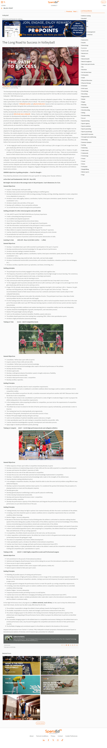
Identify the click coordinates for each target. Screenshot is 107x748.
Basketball (84, 21)
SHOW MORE (40, 723)
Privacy (53, 736)
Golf (82, 37)
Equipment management (88, 32)
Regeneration (85, 96)
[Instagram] (58, 740)
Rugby (83, 102)
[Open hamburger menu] (2, 2)
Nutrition (84, 69)
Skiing (83, 112)
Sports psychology (86, 131)
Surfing (83, 145)
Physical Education (86, 80)
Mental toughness (86, 61)
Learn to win (84, 50)
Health (83, 42)
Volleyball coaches (25, 104)
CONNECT (54, 5)
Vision (83, 164)
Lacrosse (84, 48)
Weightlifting (85, 169)
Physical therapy (86, 83)
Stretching (84, 139)
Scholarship (84, 107)
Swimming (84, 147)
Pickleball (84, 85)
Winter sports (85, 172)
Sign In (103, 2)
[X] (53, 740)
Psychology (84, 91)
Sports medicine (86, 126)
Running (83, 104)
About (32, 736)
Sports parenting (86, 129)
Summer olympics (86, 142)
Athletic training (86, 15)
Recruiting (84, 94)
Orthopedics (84, 75)
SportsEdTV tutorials (87, 134)
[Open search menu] (4, 2)
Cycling (83, 29)
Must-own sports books (88, 64)
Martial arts (84, 53)
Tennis (83, 158)
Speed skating (85, 121)
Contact (60, 736)
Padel (83, 77)
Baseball (84, 18)
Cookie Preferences (71, 736)
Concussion (84, 26)
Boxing (83, 23)
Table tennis (84, 150)
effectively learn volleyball (22, 114)
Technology (84, 156)
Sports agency (85, 123)
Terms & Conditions (42, 736)
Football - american (86, 34)
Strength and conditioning (88, 137)
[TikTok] (62, 740)
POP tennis (84, 88)
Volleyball (84, 166)
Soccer (83, 118)
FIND (104, 5)
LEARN (3, 5)
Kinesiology (84, 45)
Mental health (85, 59)
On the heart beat (86, 72)
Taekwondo (84, 153)
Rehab (83, 99)
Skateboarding (85, 110)
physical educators (39, 104)
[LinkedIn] (43, 740)
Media (83, 56)
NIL (82, 67)
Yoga (82, 174)
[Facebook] (48, 740)
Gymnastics (84, 40)
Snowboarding (85, 115)
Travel (83, 161)
